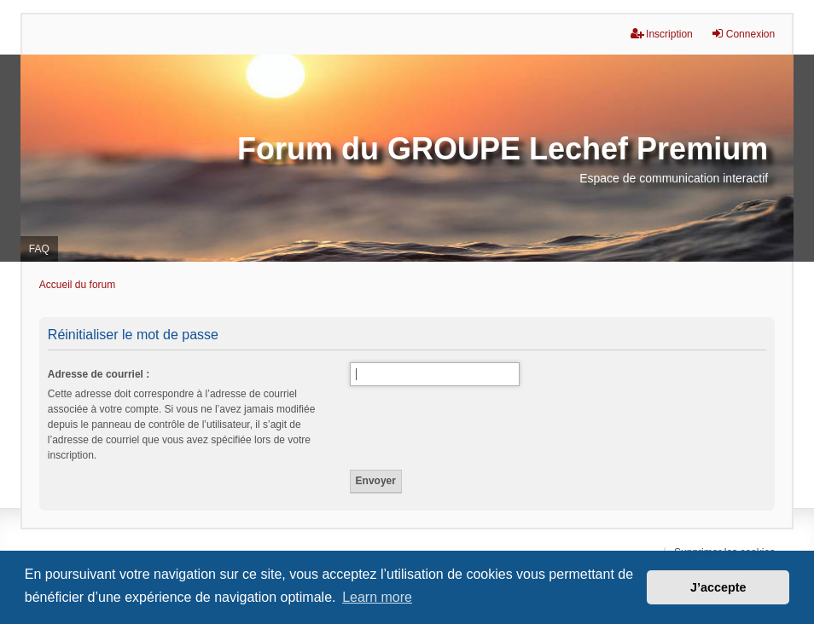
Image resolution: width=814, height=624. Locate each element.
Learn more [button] (377, 597)
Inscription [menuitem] (662, 33)
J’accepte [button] (718, 587)
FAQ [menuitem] (39, 249)
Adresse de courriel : (98, 374)
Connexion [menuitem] (743, 33)
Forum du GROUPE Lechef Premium (502, 148)
